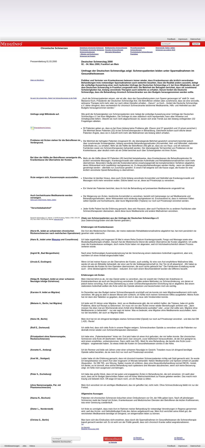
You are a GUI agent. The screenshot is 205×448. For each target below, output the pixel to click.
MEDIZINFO (12, 43)
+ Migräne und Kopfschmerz (89, 54)
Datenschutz (195, 39)
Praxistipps (134, 54)
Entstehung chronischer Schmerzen (92, 48)
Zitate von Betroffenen (37, 80)
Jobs (24, 446)
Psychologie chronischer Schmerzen (92, 50)
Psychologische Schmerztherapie (141, 52)
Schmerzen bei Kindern (87, 56)
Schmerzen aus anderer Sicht (165, 50)
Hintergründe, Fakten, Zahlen (165, 48)
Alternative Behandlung (113, 52)
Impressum (182, 39)
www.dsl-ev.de (58, 219)
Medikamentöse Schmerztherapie (116, 48)
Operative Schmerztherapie (114, 50)
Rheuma (56, 239)
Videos (32, 446)
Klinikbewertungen (12, 446)
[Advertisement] (102, 18)
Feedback (171, 39)
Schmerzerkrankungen (87, 52)
